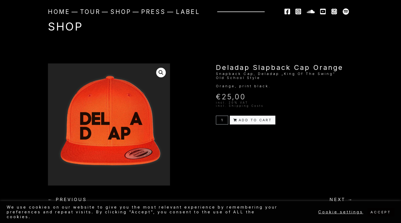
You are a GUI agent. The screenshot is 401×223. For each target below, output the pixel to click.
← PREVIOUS (67, 199)
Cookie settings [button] (340, 212)
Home (59, 11)
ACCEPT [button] (380, 212)
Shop (120, 11)
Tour (90, 11)
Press (153, 11)
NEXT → (341, 199)
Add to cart (252, 120)
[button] (161, 72)
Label (188, 11)
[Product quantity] (222, 120)
